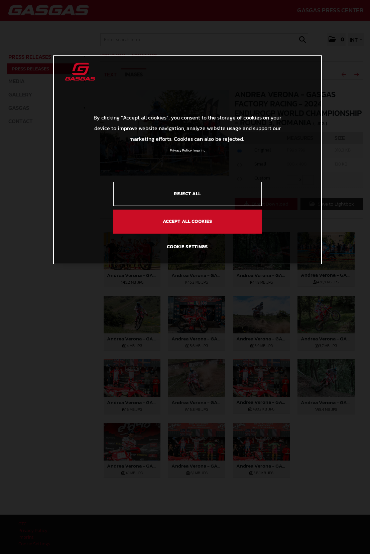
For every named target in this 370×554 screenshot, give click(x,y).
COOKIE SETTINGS (187, 246)
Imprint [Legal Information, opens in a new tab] (199, 150)
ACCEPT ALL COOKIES (187, 221)
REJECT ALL (187, 193)
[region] (187, 159)
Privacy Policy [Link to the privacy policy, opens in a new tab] (181, 150)
